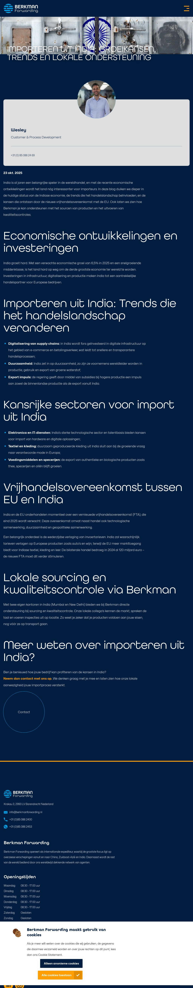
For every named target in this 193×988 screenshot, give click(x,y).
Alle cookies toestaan (57, 975)
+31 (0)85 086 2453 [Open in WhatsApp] (20, 826)
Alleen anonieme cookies (61, 963)
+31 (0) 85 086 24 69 (23, 155)
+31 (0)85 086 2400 (20, 819)
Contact (24, 712)
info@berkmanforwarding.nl (25, 812)
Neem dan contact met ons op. (27, 678)
